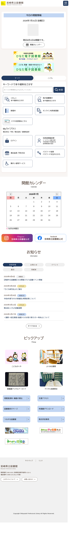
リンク (41, 460)
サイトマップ (29, 460)
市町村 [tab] (33, 270)
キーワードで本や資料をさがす (18, 84)
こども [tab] (50, 78)
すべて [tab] (17, 78)
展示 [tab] (12, 270)
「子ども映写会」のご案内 (13, 289)
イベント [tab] (54, 265)
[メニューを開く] (65, 3)
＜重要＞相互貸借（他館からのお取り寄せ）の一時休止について (26, 317)
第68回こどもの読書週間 (13, 308)
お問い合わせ (28, 479)
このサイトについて (9, 479)
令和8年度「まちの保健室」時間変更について (20, 299)
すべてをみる (32, 326)
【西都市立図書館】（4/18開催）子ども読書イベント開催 (23, 280)
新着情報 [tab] (12, 265)
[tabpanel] (33, 126)
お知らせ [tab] (33, 265)
